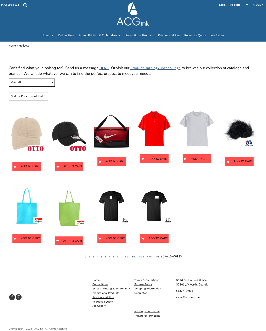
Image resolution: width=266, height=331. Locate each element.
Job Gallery (99, 305)
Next (149, 256)
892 (134, 256)
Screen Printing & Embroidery (111, 288)
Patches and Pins (103, 297)
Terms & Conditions (146, 280)
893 (141, 256)
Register (235, 4)
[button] (25, 5)
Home (12, 45)
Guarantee (140, 292)
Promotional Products (105, 292)
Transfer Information (147, 315)
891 (127, 256)
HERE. (104, 68)
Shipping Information (147, 288)
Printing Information (147, 311)
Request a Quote (102, 301)
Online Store (100, 284)
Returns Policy (143, 284)
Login (222, 4)
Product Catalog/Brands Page (155, 68)
